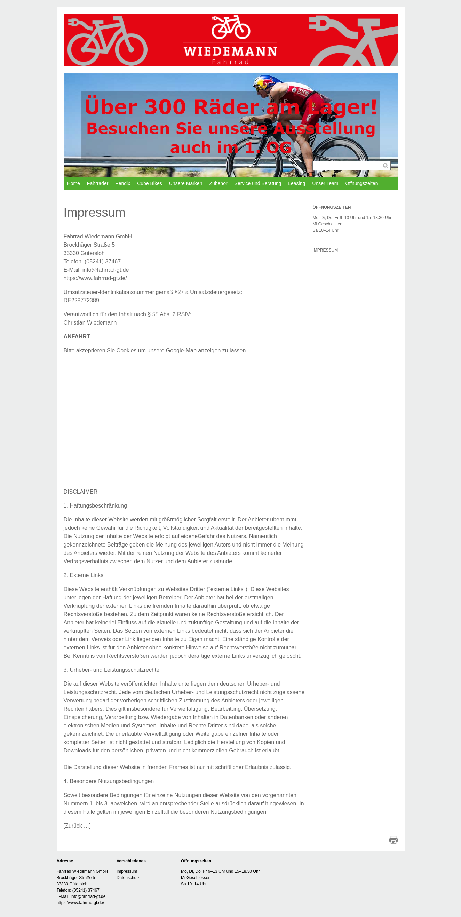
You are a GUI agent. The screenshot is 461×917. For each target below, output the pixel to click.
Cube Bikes (149, 183)
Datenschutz (128, 877)
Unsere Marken (185, 183)
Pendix (122, 183)
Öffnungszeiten (361, 183)
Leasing (296, 183)
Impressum (127, 871)
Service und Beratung (258, 183)
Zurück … (77, 826)
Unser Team (325, 183)
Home (73, 183)
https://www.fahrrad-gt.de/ (95, 278)
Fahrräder (97, 183)
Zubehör (218, 183)
